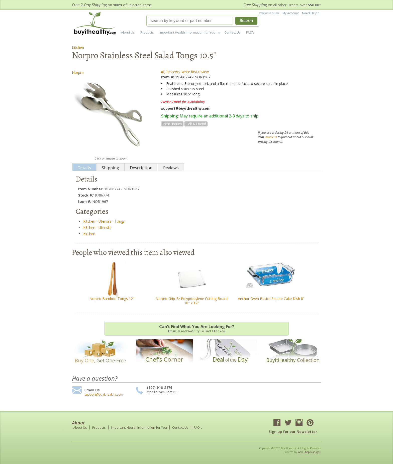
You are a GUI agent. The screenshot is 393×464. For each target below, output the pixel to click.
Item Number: (91, 189)
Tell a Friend (196, 123)
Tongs (120, 221)
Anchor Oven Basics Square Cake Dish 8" (271, 298)
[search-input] (190, 20)
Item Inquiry (172, 123)
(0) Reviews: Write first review (185, 71)
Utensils (105, 221)
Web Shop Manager (309, 452)
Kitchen (78, 47)
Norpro (78, 72)
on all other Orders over (282, 5)
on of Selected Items (112, 5)
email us (271, 137)
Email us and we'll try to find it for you (196, 328)
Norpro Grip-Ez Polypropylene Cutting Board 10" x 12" (192, 300)
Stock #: (85, 195)
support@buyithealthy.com (103, 395)
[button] (202, 21)
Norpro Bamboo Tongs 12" (111, 298)
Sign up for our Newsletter (293, 431)
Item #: (168, 77)
